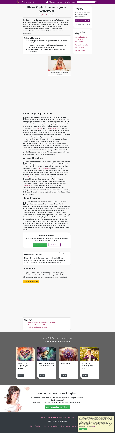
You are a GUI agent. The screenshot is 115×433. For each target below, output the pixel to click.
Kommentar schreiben (31, 281)
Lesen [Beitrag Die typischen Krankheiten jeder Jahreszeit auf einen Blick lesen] (85, 375)
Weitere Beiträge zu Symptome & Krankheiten (81, 39)
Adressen (60, 2)
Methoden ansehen (40, 245)
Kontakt (43, 417)
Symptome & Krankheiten (47, 15)
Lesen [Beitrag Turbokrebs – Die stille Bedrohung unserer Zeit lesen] (42, 375)
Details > (94, 426)
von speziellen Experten (43, 168)
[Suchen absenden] (96, 2)
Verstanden (83, 429)
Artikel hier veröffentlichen (83, 20)
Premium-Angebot (28, 2)
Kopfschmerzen (55, 128)
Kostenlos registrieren (83, 24)
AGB (48, 417)
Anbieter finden (54, 245)
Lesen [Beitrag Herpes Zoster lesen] (64, 375)
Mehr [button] (73, 2)
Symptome (39, 128)
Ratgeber (67, 2)
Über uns (71, 417)
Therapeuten (27, 185)
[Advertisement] (34, 83)
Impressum (54, 417)
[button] (41, 426)
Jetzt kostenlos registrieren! (57, 407)
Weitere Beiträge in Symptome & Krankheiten (42, 323)
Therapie (30, 177)
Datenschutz (63, 417)
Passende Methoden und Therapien (39, 325)
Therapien (53, 2)
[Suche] (86, 2)
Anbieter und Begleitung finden (37, 327)
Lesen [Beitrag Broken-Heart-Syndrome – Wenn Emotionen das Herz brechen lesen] (21, 375)
